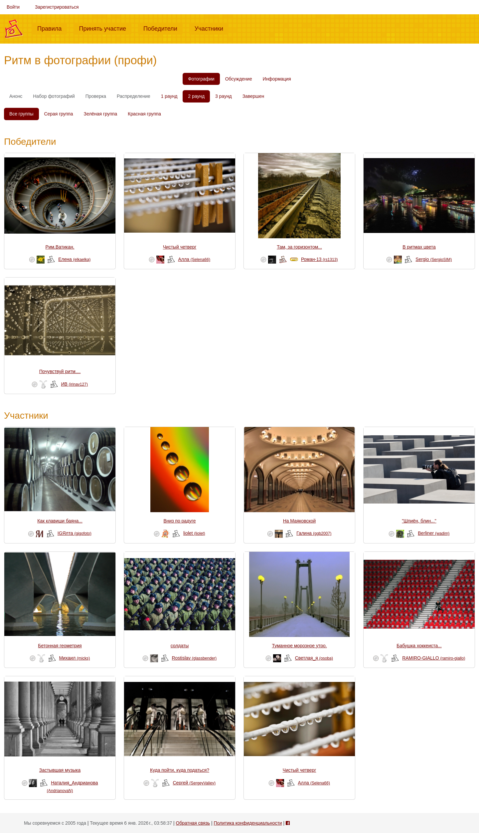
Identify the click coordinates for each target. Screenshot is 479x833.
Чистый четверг (180, 247)
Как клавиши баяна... (59, 520)
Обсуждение (238, 79)
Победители (163, 28)
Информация (277, 79)
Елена (74, 259)
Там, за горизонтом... (299, 247)
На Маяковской (299, 520)
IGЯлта (74, 533)
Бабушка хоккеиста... (419, 645)
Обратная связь (193, 823)
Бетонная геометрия (59, 645)
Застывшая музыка (59, 770)
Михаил (74, 658)
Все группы (21, 113)
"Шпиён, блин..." (419, 520)
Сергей (194, 782)
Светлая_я (314, 658)
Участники (212, 28)
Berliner (433, 533)
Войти (13, 7)
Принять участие (105, 28)
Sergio (433, 259)
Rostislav (194, 658)
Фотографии (201, 79)
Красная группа (144, 113)
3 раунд (223, 96)
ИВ (74, 384)
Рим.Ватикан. (60, 247)
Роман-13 (319, 259)
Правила (52, 28)
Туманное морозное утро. (299, 645)
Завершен (253, 96)
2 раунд (196, 96)
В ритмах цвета (419, 247)
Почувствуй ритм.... (60, 371)
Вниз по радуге (179, 520)
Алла (194, 259)
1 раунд (169, 96)
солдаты (180, 645)
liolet (194, 533)
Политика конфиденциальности (248, 823)
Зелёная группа (100, 113)
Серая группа (58, 113)
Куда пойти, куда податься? (179, 770)
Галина (313, 533)
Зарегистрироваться (57, 7)
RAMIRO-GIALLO (433, 658)
